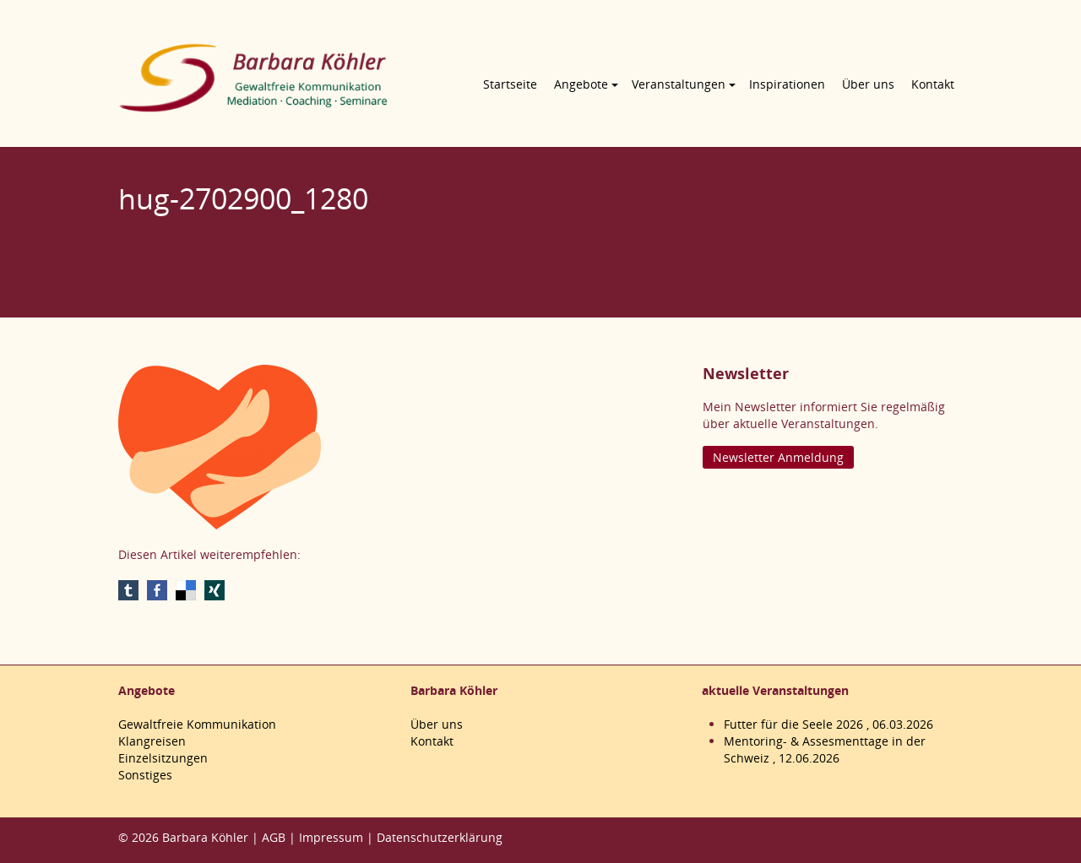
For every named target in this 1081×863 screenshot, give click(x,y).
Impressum (331, 837)
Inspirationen (787, 84)
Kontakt (932, 84)
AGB (273, 837)
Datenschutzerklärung (439, 837)
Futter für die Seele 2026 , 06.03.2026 (828, 724)
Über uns (868, 84)
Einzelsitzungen (163, 758)
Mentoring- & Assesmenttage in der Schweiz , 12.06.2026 (825, 749)
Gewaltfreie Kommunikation (197, 724)
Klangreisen (152, 741)
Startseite (510, 84)
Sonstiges (145, 775)
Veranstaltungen (678, 84)
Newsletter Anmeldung (778, 457)
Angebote (581, 84)
